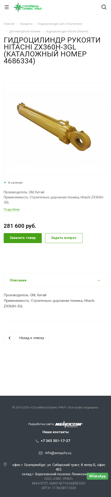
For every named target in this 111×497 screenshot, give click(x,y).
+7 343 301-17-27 (55, 441)
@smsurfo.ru (61, 453)
